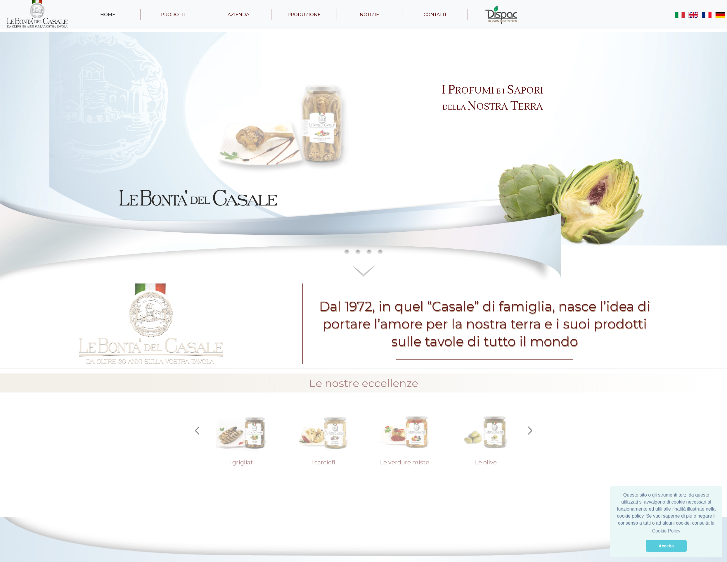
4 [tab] (377, 475)
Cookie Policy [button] (666, 530)
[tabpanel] (242, 438)
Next (530, 430)
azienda (238, 14)
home (107, 14)
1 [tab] (350, 475)
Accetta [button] (666, 546)
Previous (197, 430)
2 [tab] (359, 475)
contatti (435, 14)
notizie (369, 14)
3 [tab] (368, 475)
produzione (304, 14)
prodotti (173, 14)
